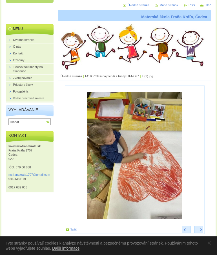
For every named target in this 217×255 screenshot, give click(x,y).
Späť (73, 229)
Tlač (208, 5)
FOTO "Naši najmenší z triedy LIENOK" (112, 76)
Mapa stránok (169, 5)
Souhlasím (210, 242)
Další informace (65, 248)
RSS (192, 5)
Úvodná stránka (71, 76)
